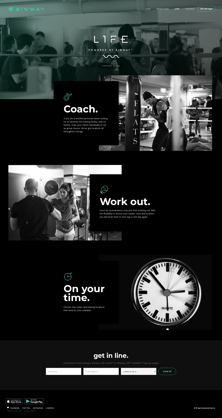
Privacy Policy (30, 411)
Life (177, 9)
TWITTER (26, 408)
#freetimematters (204, 408)
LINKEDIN (50, 408)
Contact (190, 9)
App (148, 9)
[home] (25, 9)
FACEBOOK (14, 408)
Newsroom (162, 9)
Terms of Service (14, 411)
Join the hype (206, 9)
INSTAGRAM (38, 408)
